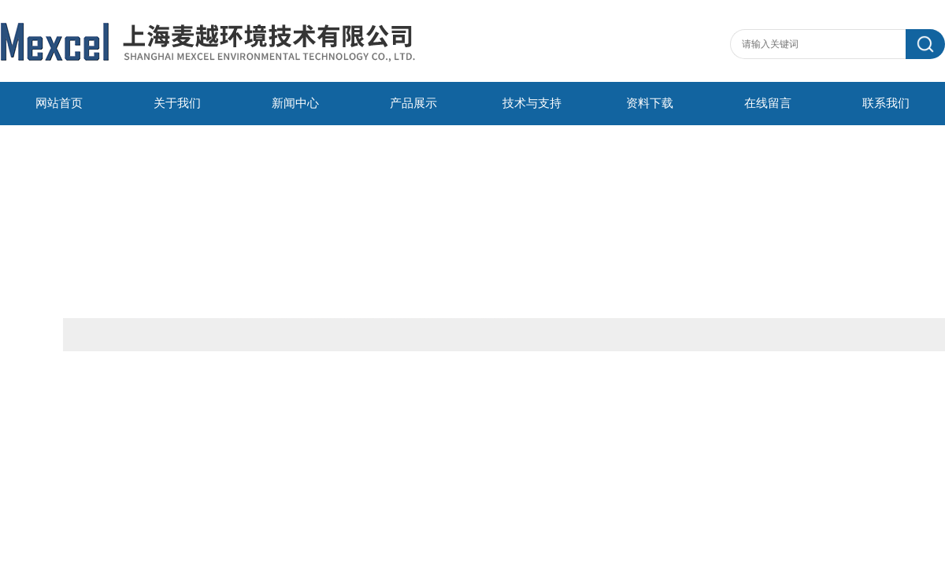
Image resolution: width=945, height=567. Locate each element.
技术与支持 (531, 103)
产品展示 (413, 103)
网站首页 (59, 103)
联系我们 (886, 103)
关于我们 (177, 103)
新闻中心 (295, 103)
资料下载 (649, 103)
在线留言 (767, 103)
